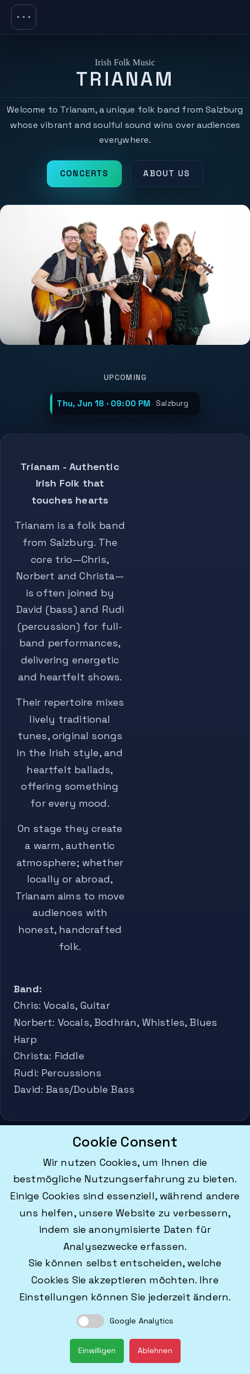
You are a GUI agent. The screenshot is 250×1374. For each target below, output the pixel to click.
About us (166, 173)
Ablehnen (155, 1350)
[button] (125, 404)
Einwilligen (97, 1350)
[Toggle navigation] (23, 17)
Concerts (84, 173)
